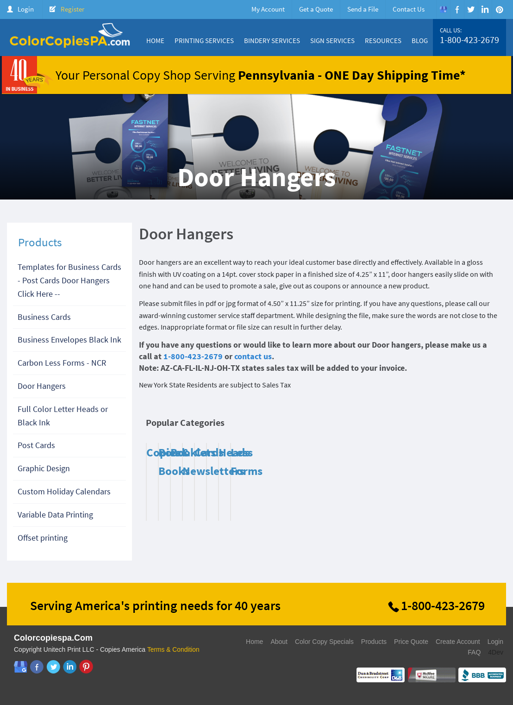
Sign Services (332, 40)
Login (26, 9)
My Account (268, 9)
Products (374, 641)
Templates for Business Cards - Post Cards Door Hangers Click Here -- (69, 280)
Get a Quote (316, 9)
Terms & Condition (173, 649)
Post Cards (36, 445)
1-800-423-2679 (469, 39)
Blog (420, 40)
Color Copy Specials (324, 641)
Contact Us (409, 9)
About (279, 641)
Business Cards (44, 317)
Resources (383, 40)
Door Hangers (42, 386)
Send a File (362, 9)
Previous (471, 425)
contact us (253, 356)
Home (155, 40)
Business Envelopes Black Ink (69, 339)
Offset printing (43, 537)
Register (72, 9)
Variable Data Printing (55, 514)
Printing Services (204, 40)
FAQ (474, 652)
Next (483, 425)
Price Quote (411, 641)
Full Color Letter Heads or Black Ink (63, 416)
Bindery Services (272, 40)
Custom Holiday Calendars (64, 491)
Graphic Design (44, 468)
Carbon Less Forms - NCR (62, 362)
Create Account (458, 641)
